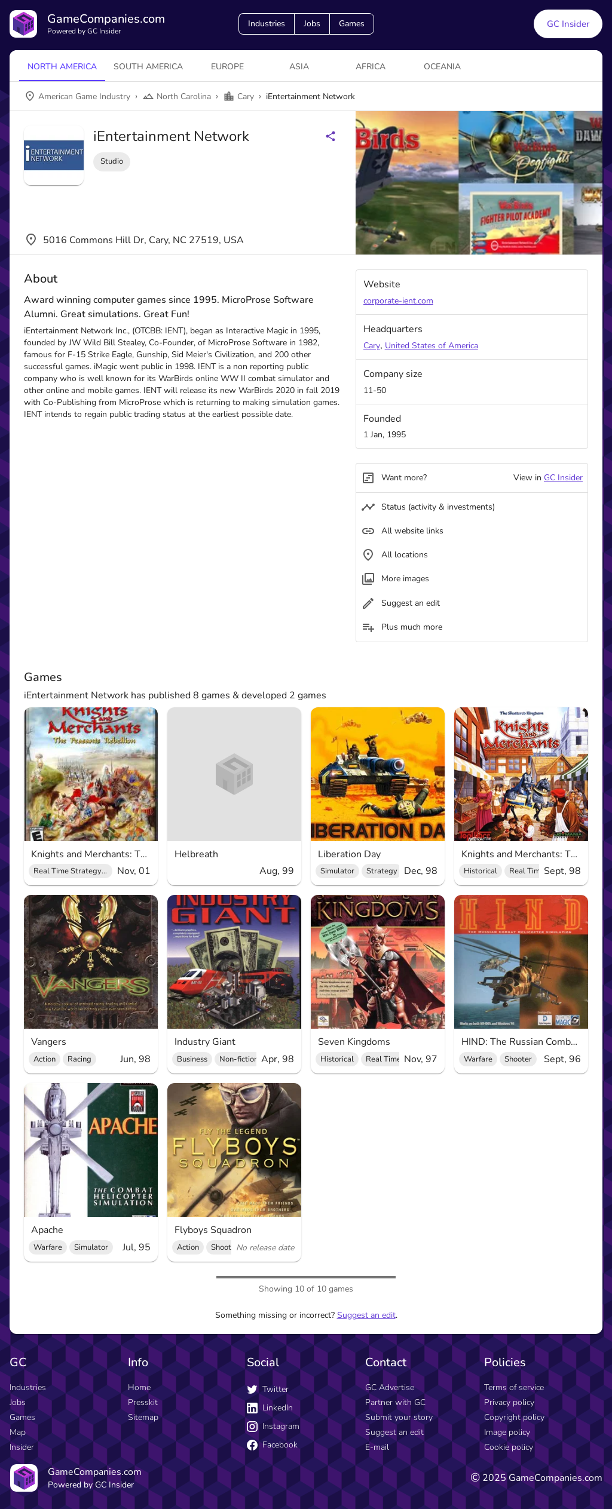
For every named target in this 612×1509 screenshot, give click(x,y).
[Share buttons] (330, 136)
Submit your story (399, 1417)
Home (139, 1387)
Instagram (273, 1426)
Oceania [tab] (442, 66)
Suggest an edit (366, 1315)
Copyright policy (514, 1417)
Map (18, 1432)
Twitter (268, 1389)
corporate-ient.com (398, 300)
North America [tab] (62, 66)
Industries (266, 23)
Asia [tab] (299, 66)
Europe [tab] (227, 66)
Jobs (312, 23)
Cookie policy (508, 1447)
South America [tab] (148, 66)
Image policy (507, 1432)
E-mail (377, 1447)
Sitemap (143, 1417)
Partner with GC (395, 1402)
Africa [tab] (370, 66)
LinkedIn (270, 1407)
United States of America (431, 345)
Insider (22, 1447)
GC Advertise (389, 1387)
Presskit (143, 1402)
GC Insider (563, 477)
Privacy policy (509, 1402)
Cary (371, 345)
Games (352, 23)
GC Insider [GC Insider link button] (568, 24)
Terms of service (514, 1387)
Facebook (272, 1444)
